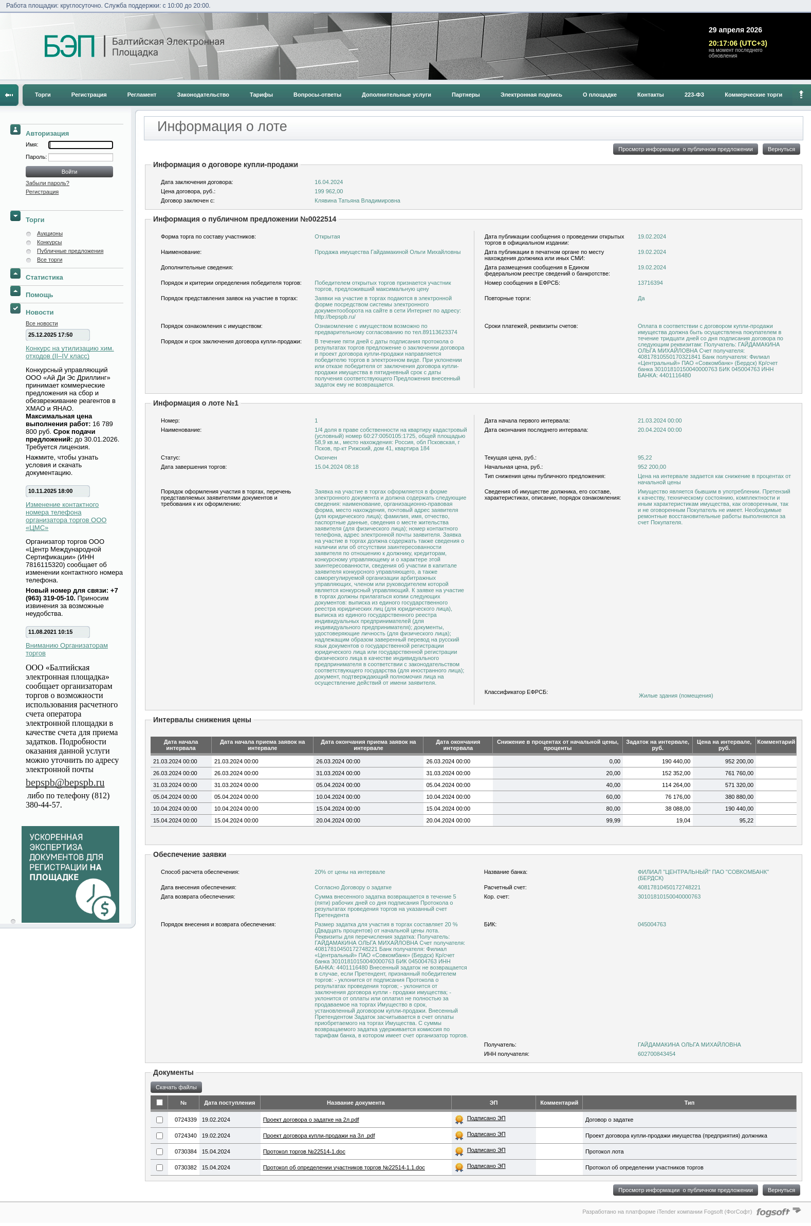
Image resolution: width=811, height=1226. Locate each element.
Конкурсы (49, 242)
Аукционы (50, 233)
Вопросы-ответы (317, 95)
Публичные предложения (70, 251)
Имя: (32, 144)
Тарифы (261, 95)
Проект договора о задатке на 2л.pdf (311, 1120)
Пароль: (37, 157)
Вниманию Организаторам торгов (67, 649)
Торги (43, 95)
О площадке (600, 95)
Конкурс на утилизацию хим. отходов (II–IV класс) (70, 352)
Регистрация (89, 95)
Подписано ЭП (486, 1118)
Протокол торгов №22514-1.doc (304, 1151)
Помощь (39, 295)
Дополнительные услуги (396, 95)
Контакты (650, 95)
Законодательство (203, 95)
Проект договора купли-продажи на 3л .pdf (319, 1135)
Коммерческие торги (753, 95)
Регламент (142, 95)
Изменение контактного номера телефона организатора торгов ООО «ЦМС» (66, 516)
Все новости (42, 323)
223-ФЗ (694, 95)
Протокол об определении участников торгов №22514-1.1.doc (344, 1167)
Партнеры (466, 95)
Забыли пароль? (47, 183)
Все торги (49, 260)
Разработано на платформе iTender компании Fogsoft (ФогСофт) (667, 1212)
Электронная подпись (531, 95)
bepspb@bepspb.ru (65, 782)
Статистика (44, 277)
